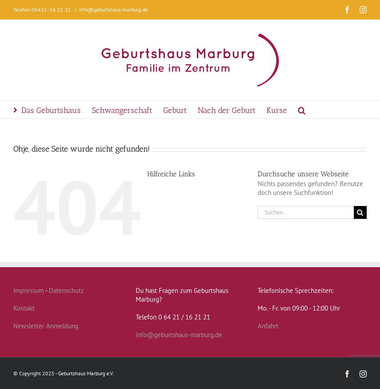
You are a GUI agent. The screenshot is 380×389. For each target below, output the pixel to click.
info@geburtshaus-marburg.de (113, 9)
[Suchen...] (306, 212)
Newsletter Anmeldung (45, 326)
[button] (302, 109)
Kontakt (24, 308)
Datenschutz (66, 290)
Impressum (28, 290)
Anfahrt (268, 326)
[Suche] (360, 212)
